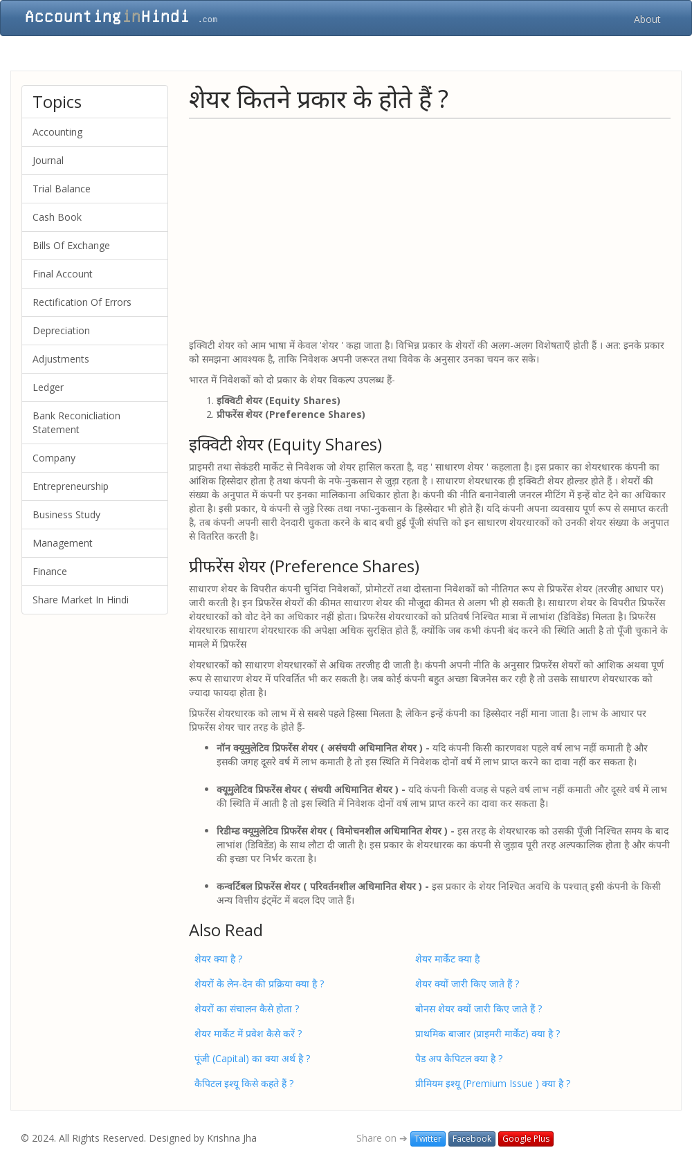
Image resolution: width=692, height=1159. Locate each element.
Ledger (48, 387)
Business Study (66, 514)
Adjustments (61, 358)
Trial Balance (62, 188)
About (647, 19)
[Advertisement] (430, 228)
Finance (50, 571)
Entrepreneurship (71, 486)
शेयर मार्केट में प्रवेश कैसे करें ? (248, 1033)
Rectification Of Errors (82, 302)
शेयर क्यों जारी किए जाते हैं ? (467, 983)
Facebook (472, 1138)
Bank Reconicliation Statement (76, 422)
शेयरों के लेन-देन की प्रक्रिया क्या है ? (259, 983)
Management (63, 542)
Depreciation (61, 330)
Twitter (428, 1138)
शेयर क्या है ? (218, 958)
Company (54, 457)
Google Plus (525, 1138)
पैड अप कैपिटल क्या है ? (458, 1058)
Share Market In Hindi (81, 599)
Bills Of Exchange (71, 245)
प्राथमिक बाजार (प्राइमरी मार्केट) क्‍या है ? (487, 1033)
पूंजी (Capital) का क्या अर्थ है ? (252, 1058)
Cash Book (57, 216)
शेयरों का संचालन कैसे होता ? (246, 1008)
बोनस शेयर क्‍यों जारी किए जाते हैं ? (478, 1008)
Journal (48, 160)
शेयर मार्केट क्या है (447, 958)
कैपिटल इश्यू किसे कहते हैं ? (243, 1083)
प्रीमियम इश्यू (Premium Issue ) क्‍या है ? (492, 1083)
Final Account (63, 273)
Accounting (57, 131)
